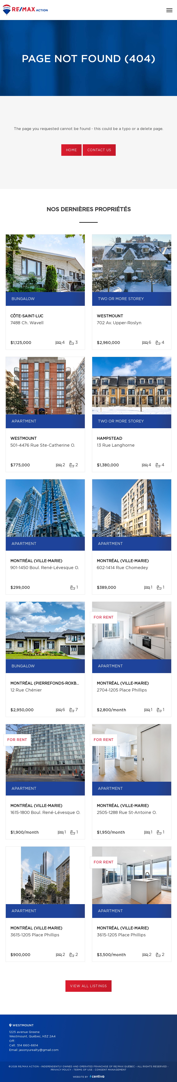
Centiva (97, 1076)
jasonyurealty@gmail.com (39, 1050)
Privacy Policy (61, 1070)
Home (71, 150)
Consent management (110, 1070)
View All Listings (88, 986)
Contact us (99, 150)
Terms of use (83, 1070)
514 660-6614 (27, 1045)
